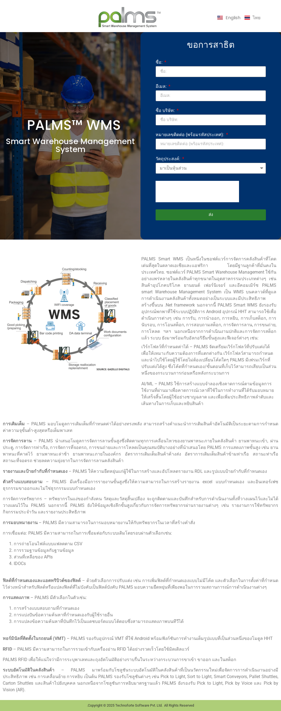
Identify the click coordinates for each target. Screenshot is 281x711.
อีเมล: (162, 86)
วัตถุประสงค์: (168, 159)
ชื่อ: (160, 62)
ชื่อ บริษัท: (166, 110)
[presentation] (197, 191)
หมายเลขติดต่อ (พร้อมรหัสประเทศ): (190, 135)
